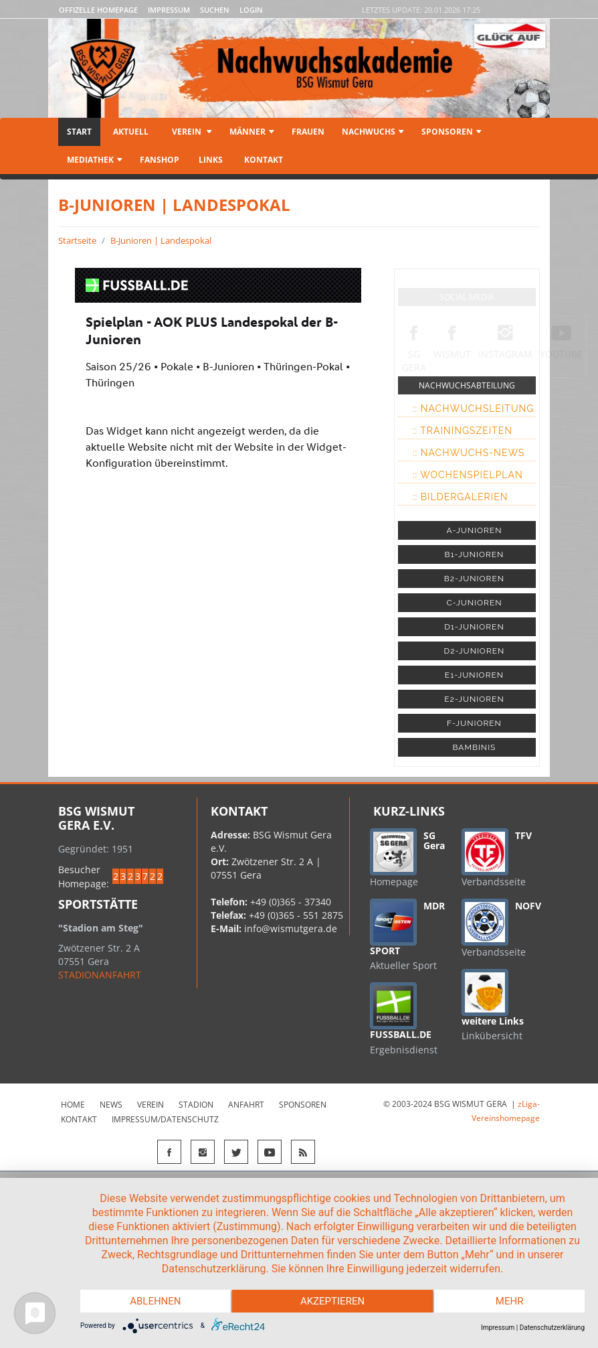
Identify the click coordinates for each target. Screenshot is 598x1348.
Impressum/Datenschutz (165, 1119)
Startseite (77, 240)
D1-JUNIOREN (474, 626)
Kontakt (262, 159)
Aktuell (131, 131)
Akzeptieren (332, 1301)
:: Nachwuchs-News (468, 452)
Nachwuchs (373, 131)
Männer (251, 131)
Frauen (308, 131)
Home (73, 1104)
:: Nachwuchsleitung (473, 408)
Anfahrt (246, 1104)
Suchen (214, 10)
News (111, 1104)
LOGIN (251, 10)
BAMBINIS (474, 747)
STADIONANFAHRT (99, 974)
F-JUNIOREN (474, 723)
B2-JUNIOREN (474, 578)
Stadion (196, 1104)
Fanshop (159, 159)
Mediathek (94, 159)
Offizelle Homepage (98, 10)
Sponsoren (451, 131)
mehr (510, 1301)
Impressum (169, 10)
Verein (191, 131)
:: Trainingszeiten (462, 430)
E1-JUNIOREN (474, 675)
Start (79, 131)
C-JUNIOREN (474, 602)
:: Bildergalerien (460, 497)
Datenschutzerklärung (552, 1327)
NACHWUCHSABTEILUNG (467, 385)
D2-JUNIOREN (474, 651)
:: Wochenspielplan (468, 474)
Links (211, 159)
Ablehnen (155, 1301)
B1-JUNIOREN (474, 554)
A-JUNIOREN (474, 530)
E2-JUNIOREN (474, 699)
